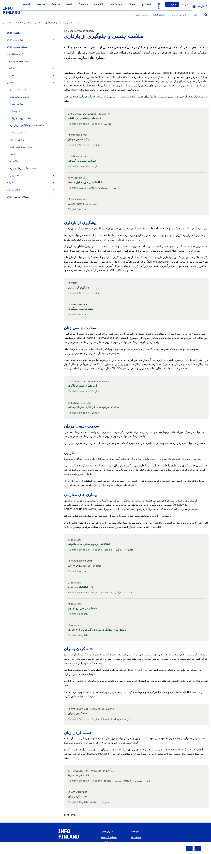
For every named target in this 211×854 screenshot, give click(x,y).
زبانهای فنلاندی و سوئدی (18, 61)
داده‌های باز (136, 837)
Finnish (72, 123)
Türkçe (132, 4)
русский (146, 4)
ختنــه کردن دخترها (78, 775)
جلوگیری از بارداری (78, 287)
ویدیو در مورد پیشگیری (80, 308)
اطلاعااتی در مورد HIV (80, 586)
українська (115, 4)
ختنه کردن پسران (77, 713)
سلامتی (10, 82)
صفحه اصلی (142, 14)
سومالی (103, 187)
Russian (107, 549)
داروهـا (13, 154)
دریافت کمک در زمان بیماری (23, 168)
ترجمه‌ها (135, 831)
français (83, 4)
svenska (40, 4)
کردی (113, 187)
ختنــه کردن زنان (77, 796)
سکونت (10, 68)
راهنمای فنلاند (159, 14)
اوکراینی (119, 549)
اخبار (196, 14)
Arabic (93, 187)
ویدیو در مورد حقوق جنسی (82, 203)
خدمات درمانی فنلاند (19, 96)
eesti (69, 4)
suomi (26, 4)
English (56, 4)
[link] (11, 10)
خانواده (10, 182)
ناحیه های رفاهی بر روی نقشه (84, 118)
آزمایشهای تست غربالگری (82, 385)
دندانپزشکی (15, 111)
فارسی (172, 4)
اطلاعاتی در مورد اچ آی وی (83, 608)
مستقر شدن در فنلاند (17, 46)
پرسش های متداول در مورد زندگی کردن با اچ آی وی (97, 629)
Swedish (84, 123)
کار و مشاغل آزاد (15, 54)
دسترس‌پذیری (107, 831)
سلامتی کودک (16, 104)
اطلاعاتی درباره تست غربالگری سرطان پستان (93, 407)
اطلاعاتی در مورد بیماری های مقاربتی (89, 544)
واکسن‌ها (14, 161)
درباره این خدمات (180, 14)
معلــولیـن (14, 175)
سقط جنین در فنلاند (19, 132)
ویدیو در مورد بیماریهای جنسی (84, 565)
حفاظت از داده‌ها (109, 837)
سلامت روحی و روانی (20, 118)
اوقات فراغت (13, 189)
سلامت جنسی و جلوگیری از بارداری (27, 125)
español (98, 4)
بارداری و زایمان (17, 139)
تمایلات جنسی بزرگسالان (82, 160)
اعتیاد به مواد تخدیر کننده (21, 146)
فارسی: (107, 123)
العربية (185, 4)
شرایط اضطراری (18, 89)
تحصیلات (11, 75)
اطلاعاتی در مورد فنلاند (18, 196)
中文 (158, 6)
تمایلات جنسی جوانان (79, 139)
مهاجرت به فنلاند (15, 39)
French (107, 780)
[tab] (32, 39)
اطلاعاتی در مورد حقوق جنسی (85, 182)
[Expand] (53, 39)
